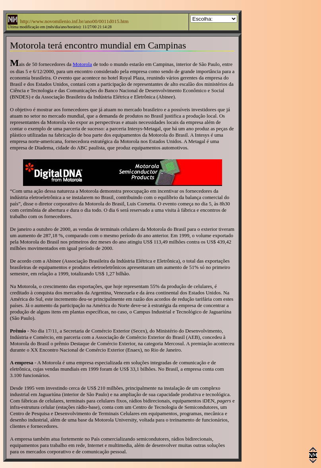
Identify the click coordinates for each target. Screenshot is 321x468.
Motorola (82, 64)
